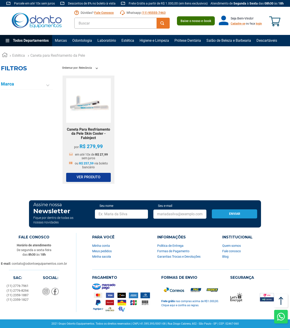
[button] (27, 85)
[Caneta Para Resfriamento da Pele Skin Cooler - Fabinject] (88, 130)
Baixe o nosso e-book (196, 21)
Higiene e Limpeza (154, 40)
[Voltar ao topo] (281, 301)
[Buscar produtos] (163, 23)
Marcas (61, 40)
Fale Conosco (104, 13)
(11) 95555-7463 (154, 13)
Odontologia (82, 40)
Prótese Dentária (187, 40)
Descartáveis (266, 40)
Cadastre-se (238, 23)
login (259, 23)
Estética (127, 40)
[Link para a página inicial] (5, 55)
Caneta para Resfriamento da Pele (57, 55)
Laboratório (106, 40)
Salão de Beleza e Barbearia (228, 40)
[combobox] (122, 23)
